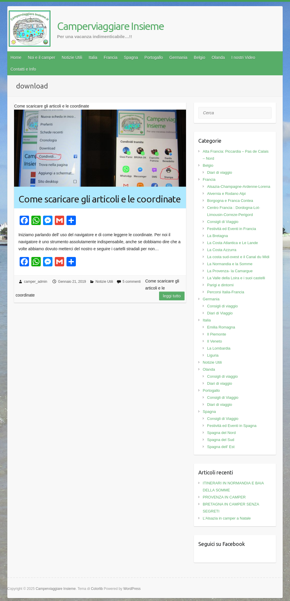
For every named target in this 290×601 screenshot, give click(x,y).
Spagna (131, 57)
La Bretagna (217, 236)
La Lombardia (219, 348)
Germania (178, 57)
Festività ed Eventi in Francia (231, 229)
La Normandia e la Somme (230, 264)
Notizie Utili (72, 57)
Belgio (199, 57)
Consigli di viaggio (222, 306)
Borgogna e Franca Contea (230, 200)
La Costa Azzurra (221, 250)
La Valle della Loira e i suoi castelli (236, 278)
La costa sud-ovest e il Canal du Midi (238, 257)
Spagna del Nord (221, 432)
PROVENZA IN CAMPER (224, 497)
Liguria (213, 355)
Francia (110, 57)
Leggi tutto (172, 296)
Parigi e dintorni (220, 285)
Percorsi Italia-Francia (225, 292)
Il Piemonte (216, 334)
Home (16, 57)
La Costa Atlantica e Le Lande (232, 243)
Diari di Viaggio (220, 313)
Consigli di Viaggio (222, 221)
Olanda (218, 57)
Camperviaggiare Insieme (110, 26)
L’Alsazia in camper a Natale (227, 518)
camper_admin (35, 282)
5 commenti (131, 282)
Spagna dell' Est (221, 447)
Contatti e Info (23, 69)
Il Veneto (214, 341)
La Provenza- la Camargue (230, 271)
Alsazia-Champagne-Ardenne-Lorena (238, 186)
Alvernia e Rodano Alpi (226, 193)
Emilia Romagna (221, 327)
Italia (93, 57)
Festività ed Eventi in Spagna (231, 425)
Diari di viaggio (219, 172)
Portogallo (153, 57)
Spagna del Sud (220, 439)
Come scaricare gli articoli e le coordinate (99, 199)
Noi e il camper (41, 57)
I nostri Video (243, 57)
